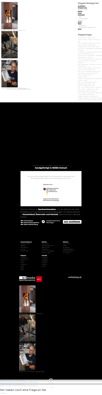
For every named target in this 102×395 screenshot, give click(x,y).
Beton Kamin (46, 247)
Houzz (67, 165)
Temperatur (66, 247)
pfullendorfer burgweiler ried (87, 27)
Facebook (42, 165)
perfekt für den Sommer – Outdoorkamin (12, 380)
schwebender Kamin (48, 245)
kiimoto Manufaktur (6, 382)
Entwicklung (24, 247)
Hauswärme (66, 244)
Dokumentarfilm (26, 244)
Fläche (65, 245)
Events (80, 11)
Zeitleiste (23, 245)
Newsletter (36, 165)
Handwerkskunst (26, 242)
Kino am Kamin (83, 9)
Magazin (23, 255)
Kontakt (44, 255)
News (79, 29)
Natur (80, 24)
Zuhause (23, 249)
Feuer (80, 13)
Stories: (3, 1)
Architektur (81, 6)
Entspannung (82, 8)
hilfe (80, 17)
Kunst (80, 22)
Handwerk (81, 15)
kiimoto (81, 20)
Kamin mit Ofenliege (48, 251)
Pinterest (55, 165)
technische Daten (68, 251)
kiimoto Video (24, 251)
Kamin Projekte (83, 18)
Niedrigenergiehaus (68, 249)
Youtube (61, 165)
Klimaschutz (82, 25)
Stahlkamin (45, 249)
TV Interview (66, 252)
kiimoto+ (66, 242)
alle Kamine (45, 244)
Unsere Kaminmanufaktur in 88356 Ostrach (25, 382)
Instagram (49, 165)
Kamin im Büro (46, 252)
